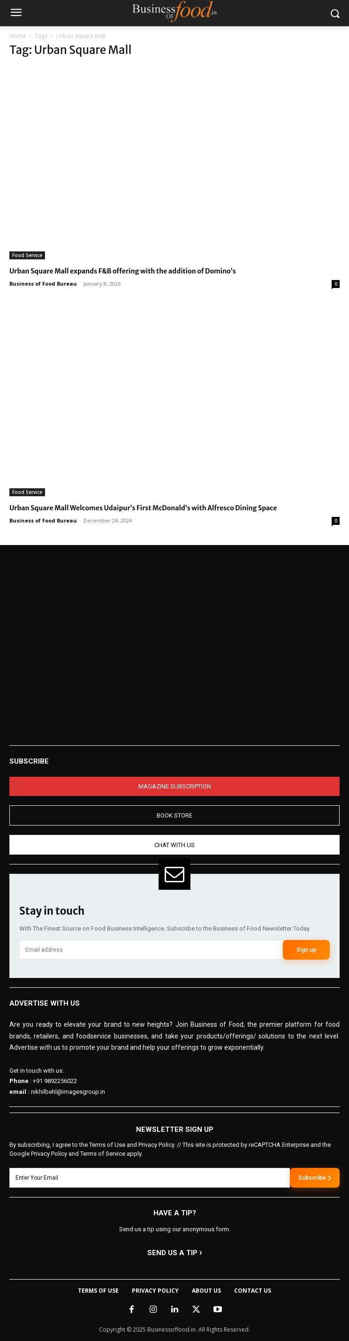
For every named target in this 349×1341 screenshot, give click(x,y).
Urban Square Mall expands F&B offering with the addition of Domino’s (122, 271)
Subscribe (314, 1177)
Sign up (306, 950)
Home (17, 36)
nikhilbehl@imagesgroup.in (68, 1091)
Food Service (27, 255)
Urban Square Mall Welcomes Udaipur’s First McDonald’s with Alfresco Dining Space (143, 508)
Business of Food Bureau (43, 283)
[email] (151, 950)
